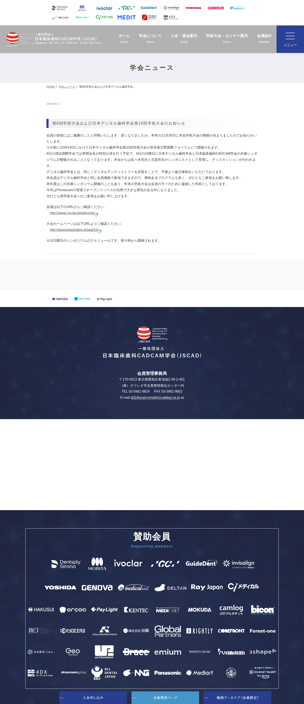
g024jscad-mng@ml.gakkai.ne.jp (157, 398)
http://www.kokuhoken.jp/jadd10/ (76, 230)
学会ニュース (67, 86)
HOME (50, 86)
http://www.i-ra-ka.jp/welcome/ (74, 213)
